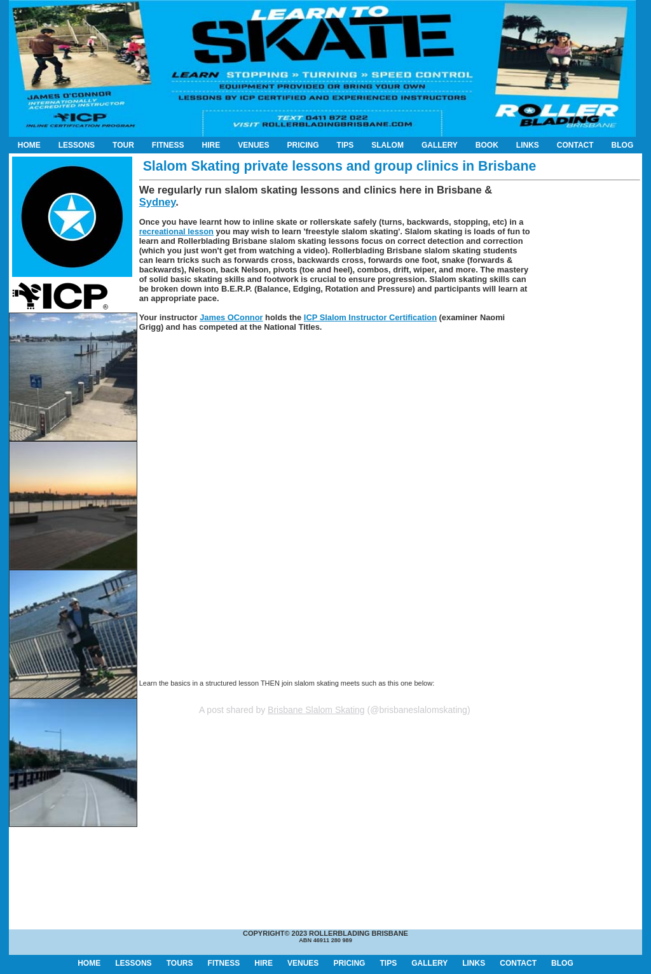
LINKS (527, 145)
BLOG (623, 145)
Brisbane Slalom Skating (316, 710)
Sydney (157, 202)
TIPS (345, 145)
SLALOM (387, 145)
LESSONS (76, 145)
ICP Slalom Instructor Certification (370, 317)
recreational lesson (176, 231)
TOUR (123, 145)
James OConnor (231, 317)
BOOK (487, 145)
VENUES (253, 145)
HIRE (211, 145)
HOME (29, 145)
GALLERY (439, 145)
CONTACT (575, 145)
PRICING (303, 145)
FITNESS (168, 145)
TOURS (180, 963)
